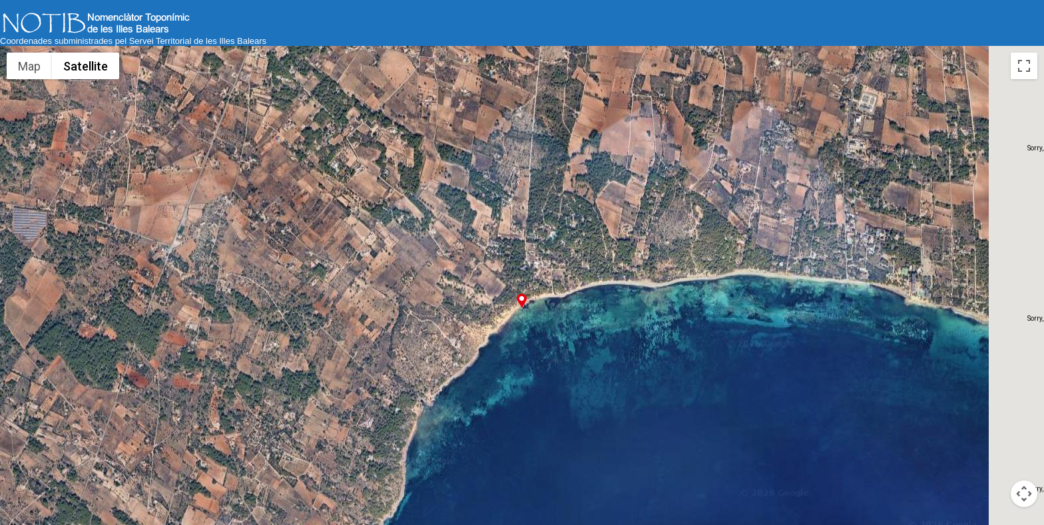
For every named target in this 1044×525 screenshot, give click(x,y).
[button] (521, 300)
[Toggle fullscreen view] (1024, 66)
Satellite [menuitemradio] (85, 66)
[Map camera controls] (1024, 493)
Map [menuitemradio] (29, 66)
